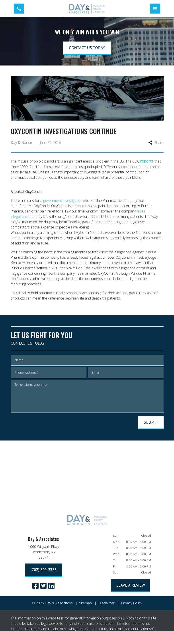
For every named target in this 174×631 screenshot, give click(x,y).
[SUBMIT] (151, 422)
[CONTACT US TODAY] (87, 48)
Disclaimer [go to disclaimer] (106, 603)
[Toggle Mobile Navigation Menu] (155, 9)
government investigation (62, 200)
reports (147, 161)
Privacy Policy (131, 603)
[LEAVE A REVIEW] (130, 585)
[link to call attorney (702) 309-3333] (19, 9)
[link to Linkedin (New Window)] (51, 585)
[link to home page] (87, 9)
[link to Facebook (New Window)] (35, 585)
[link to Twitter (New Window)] (43, 585)
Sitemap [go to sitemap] (85, 603)
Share (156, 142)
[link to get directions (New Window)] (43, 553)
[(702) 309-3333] (43, 570)
